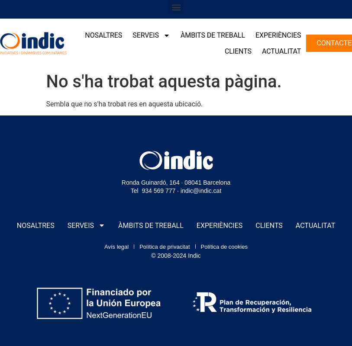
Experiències (278, 35)
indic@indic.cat (201, 190)
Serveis (151, 35)
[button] (176, 7)
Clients (238, 51)
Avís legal (116, 246)
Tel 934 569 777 (153, 190)
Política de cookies (224, 246)
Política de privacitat (164, 246)
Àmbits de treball (213, 35)
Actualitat (281, 51)
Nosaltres (103, 35)
